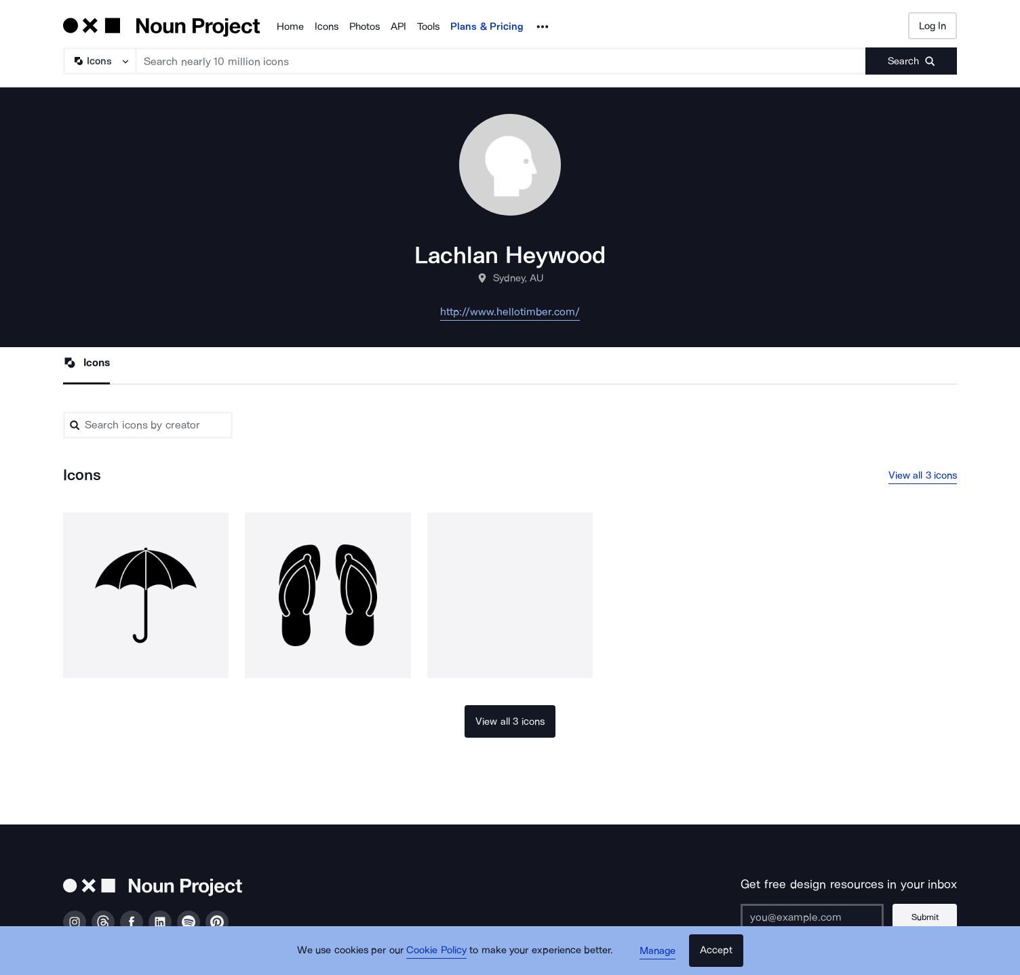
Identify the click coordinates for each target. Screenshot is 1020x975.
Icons (326, 26)
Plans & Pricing (487, 26)
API (398, 26)
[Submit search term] (911, 61)
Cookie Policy (437, 951)
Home (290, 26)
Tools (428, 26)
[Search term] (501, 61)
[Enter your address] (811, 917)
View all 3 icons (923, 475)
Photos (364, 26)
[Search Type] (99, 61)
